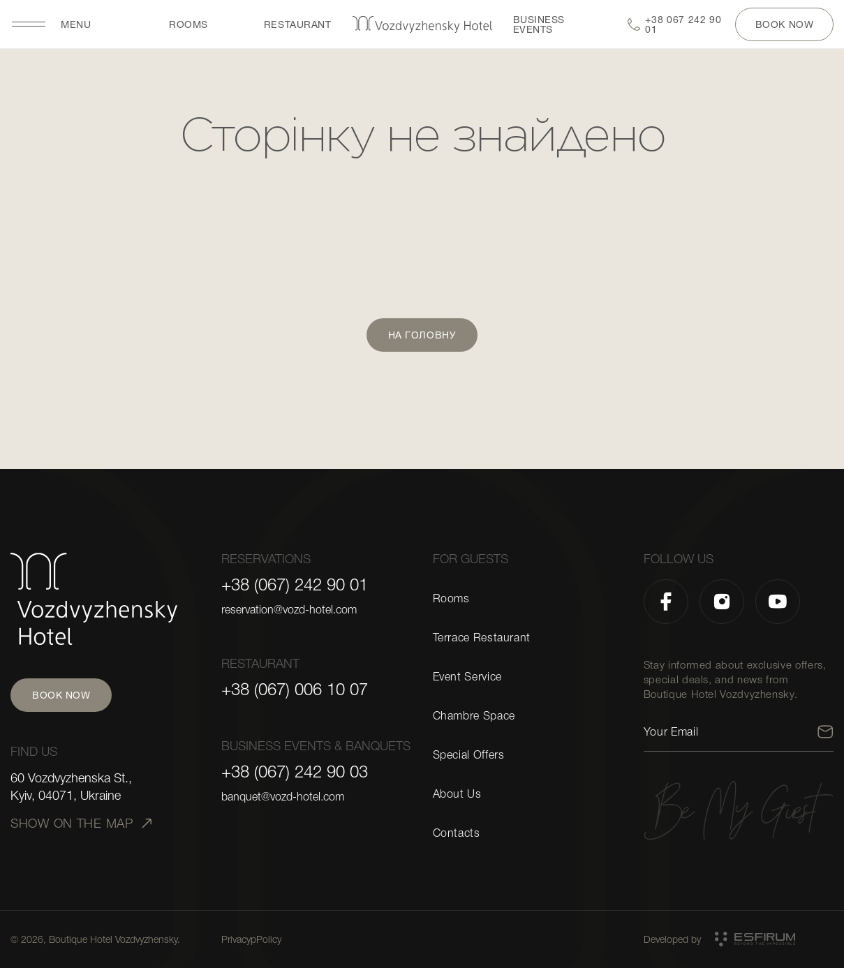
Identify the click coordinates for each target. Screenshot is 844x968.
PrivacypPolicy (251, 939)
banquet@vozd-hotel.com (282, 797)
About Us (457, 794)
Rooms (188, 24)
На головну (422, 335)
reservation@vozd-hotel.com (289, 610)
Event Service (467, 677)
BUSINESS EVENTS (539, 24)
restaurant (298, 24)
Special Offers (469, 755)
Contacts (456, 833)
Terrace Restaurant (482, 637)
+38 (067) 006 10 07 (294, 689)
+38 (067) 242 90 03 (294, 772)
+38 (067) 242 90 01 (294, 584)
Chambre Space (474, 716)
